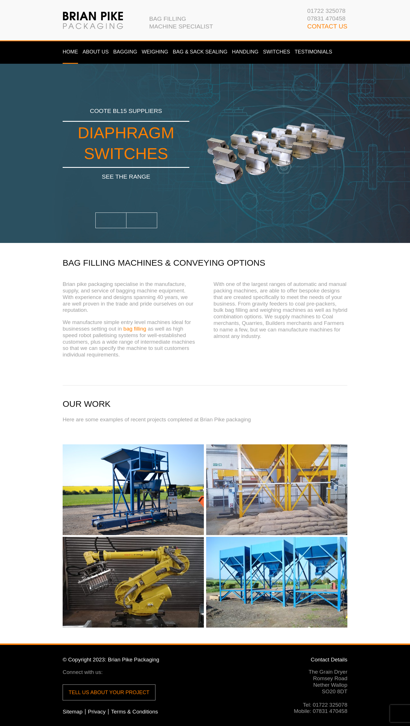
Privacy (97, 712)
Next (141, 220)
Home (70, 52)
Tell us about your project (109, 692)
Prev (110, 220)
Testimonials (313, 52)
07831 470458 (326, 18)
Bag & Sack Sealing (200, 52)
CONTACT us (327, 26)
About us (96, 52)
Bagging (125, 52)
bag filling (134, 329)
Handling (245, 52)
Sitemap (73, 712)
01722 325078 (326, 10)
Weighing (155, 52)
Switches (276, 52)
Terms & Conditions (134, 712)
